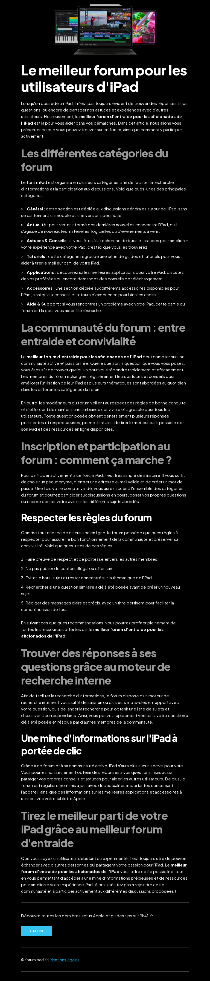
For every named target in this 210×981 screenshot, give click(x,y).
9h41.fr (36, 931)
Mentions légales (64, 959)
